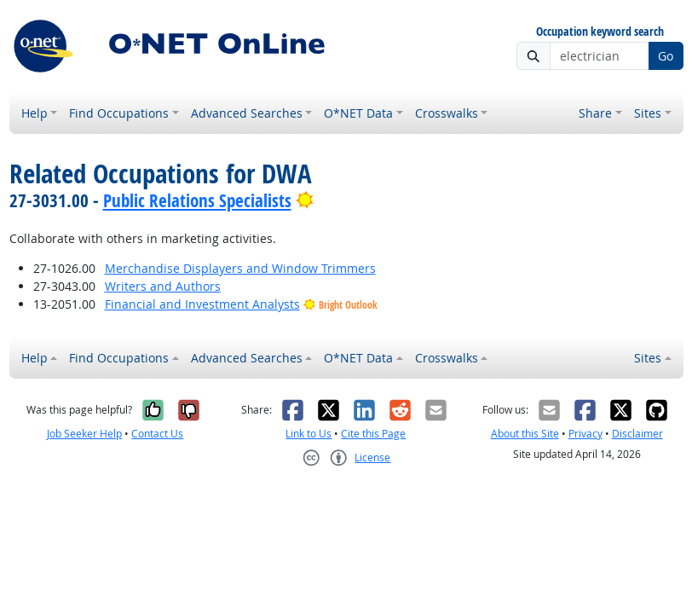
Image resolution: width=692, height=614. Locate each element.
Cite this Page (373, 433)
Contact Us (157, 433)
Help (34, 113)
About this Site (525, 433)
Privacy (585, 433)
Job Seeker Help (84, 433)
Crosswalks (446, 113)
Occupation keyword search (600, 32)
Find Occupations (119, 113)
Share (595, 113)
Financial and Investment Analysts (202, 304)
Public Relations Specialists (197, 200)
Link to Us (308, 433)
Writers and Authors (163, 286)
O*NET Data (358, 113)
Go (665, 56)
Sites (647, 113)
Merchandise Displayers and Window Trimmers (240, 268)
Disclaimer (637, 433)
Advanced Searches (247, 113)
